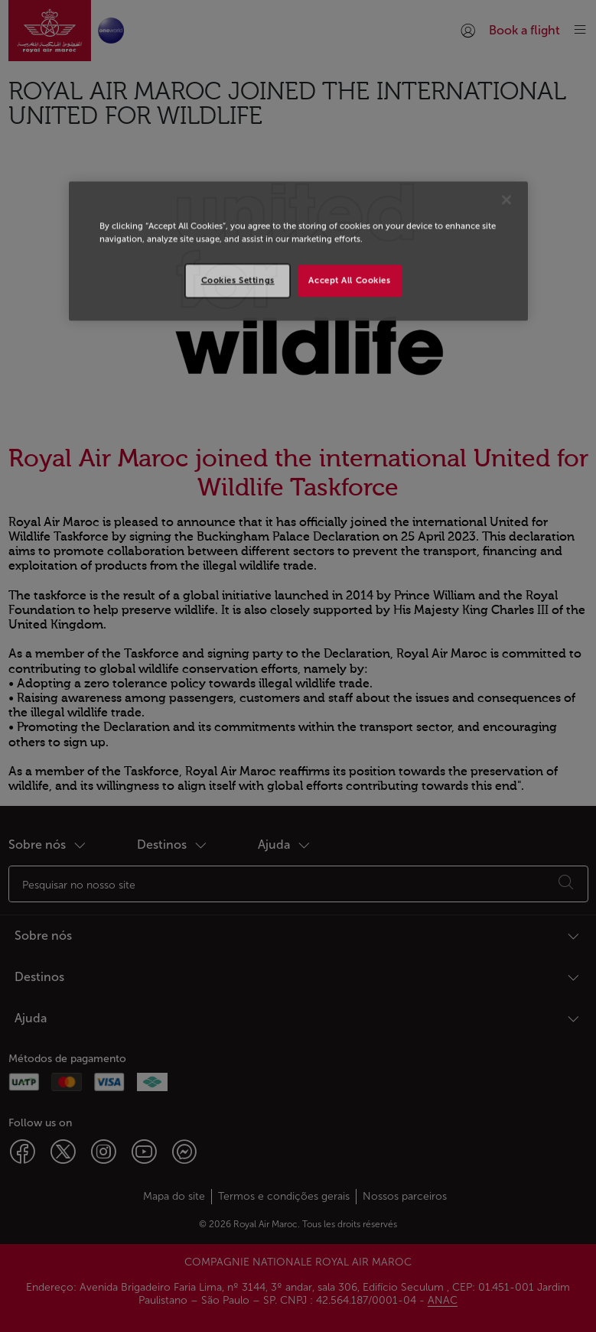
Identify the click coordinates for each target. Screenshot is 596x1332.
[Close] (506, 200)
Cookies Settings (238, 280)
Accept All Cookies (349, 280)
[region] (298, 251)
